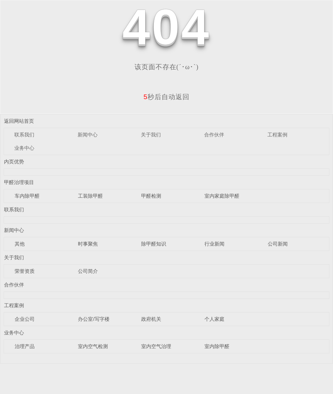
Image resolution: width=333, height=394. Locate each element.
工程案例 (277, 134)
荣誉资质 (25, 271)
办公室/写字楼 (93, 319)
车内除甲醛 (27, 196)
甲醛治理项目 (19, 182)
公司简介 (88, 271)
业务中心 (24, 148)
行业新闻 (214, 244)
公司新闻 (278, 244)
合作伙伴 (214, 134)
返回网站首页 (19, 121)
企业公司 (25, 319)
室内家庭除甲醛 (221, 196)
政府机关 (151, 319)
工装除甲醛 (90, 196)
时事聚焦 (88, 244)
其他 (20, 244)
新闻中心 (88, 134)
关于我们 (151, 134)
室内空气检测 (93, 346)
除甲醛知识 (153, 244)
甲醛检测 (151, 196)
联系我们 (24, 134)
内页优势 (14, 161)
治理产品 (25, 346)
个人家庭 (214, 319)
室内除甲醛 (216, 346)
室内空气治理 (156, 346)
